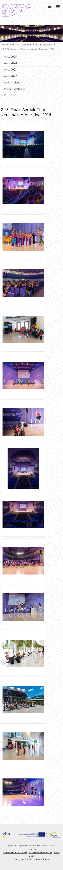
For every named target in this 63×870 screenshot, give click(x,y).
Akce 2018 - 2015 (44, 44)
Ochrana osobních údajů (15, 852)
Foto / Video (26, 44)
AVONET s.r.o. (42, 859)
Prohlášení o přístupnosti (40, 852)
